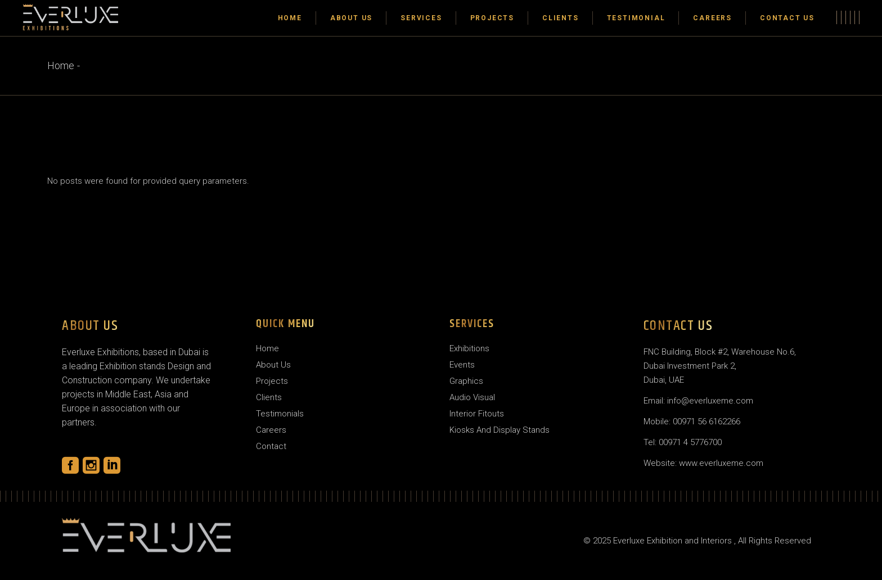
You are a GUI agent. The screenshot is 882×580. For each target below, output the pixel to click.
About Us (273, 365)
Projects (272, 381)
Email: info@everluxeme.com (698, 401)
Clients (269, 397)
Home (267, 348)
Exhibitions (469, 348)
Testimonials (280, 414)
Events (462, 365)
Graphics (466, 381)
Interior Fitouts (476, 414)
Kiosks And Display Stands (499, 430)
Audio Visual (472, 397)
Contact (271, 446)
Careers (271, 430)
